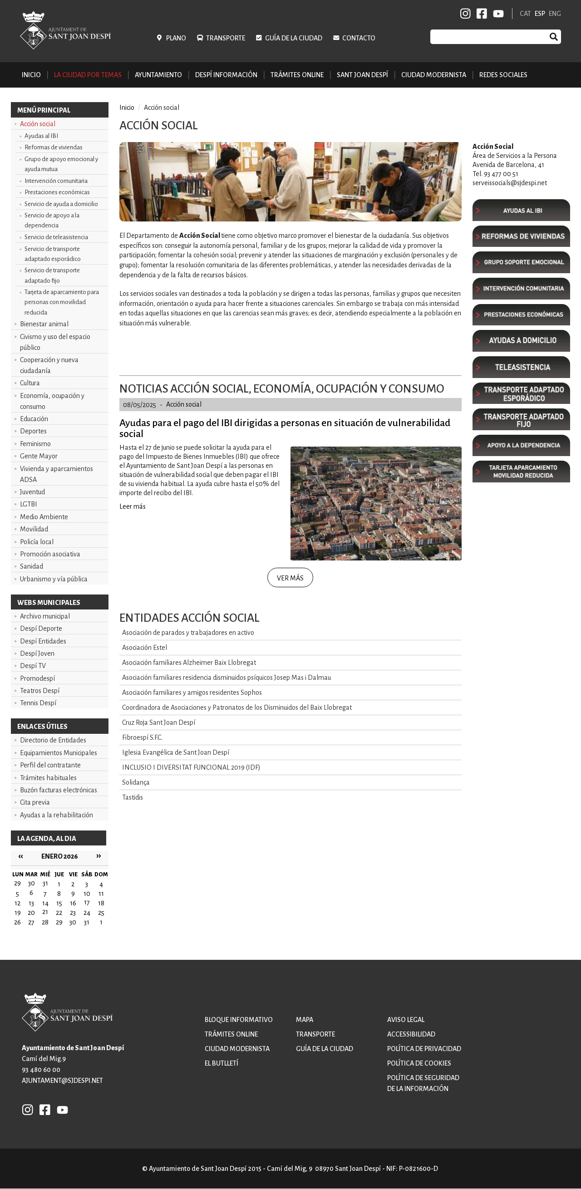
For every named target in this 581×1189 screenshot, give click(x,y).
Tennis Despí (38, 703)
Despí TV (33, 665)
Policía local (37, 541)
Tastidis (132, 797)
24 (87, 912)
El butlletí (221, 1063)
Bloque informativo (239, 1019)
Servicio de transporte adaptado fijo (52, 275)
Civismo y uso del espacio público (55, 342)
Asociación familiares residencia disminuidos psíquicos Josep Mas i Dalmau (226, 677)
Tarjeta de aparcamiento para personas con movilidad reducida (62, 302)
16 (73, 903)
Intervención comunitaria (56, 180)
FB (480, 13)
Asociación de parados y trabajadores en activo (188, 632)
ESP (540, 13)
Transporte (225, 38)
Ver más (290, 578)
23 (73, 912)
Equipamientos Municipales (58, 753)
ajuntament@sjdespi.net (62, 1080)
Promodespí (37, 678)
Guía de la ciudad (293, 38)
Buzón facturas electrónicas (58, 790)
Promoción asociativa (50, 554)
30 (72, 922)
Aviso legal (405, 1019)
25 (101, 912)
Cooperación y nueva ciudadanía (49, 365)
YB (497, 13)
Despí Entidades (43, 641)
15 (59, 903)
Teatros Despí (39, 690)
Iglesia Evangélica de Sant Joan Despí (175, 752)
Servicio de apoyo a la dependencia (52, 220)
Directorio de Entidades (53, 740)
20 (31, 912)
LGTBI (28, 504)
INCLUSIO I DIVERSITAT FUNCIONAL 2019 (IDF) (191, 767)
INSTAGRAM (465, 13)
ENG (555, 13)
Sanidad (31, 566)
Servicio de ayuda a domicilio (61, 204)
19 (18, 912)
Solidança (136, 782)
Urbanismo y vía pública (54, 579)
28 (45, 922)
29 (59, 922)
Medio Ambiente (44, 517)
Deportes (33, 431)
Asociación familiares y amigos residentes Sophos (192, 692)
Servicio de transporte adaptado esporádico (53, 254)
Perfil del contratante (50, 765)
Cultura (30, 383)
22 (59, 912)
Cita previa (35, 802)
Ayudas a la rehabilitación (56, 815)
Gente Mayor (39, 456)
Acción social (37, 124)
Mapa (304, 1019)
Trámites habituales (48, 777)
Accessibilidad (411, 1034)
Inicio (31, 75)
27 (31, 922)
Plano (176, 38)
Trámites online (297, 75)
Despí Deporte (41, 628)
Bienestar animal (44, 324)
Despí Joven (37, 653)
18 (101, 903)
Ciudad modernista (237, 1048)
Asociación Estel (144, 647)
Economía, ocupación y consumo (52, 401)
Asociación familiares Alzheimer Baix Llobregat (189, 662)
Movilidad (34, 529)
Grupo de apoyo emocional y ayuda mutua (61, 164)
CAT (525, 13)
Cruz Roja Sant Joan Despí (158, 722)
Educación (34, 419)
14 (45, 903)
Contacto (358, 38)
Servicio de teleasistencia (56, 237)
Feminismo (35, 443)
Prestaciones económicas (57, 192)
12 (17, 903)
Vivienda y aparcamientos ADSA (56, 474)
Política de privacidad (424, 1048)
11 (101, 893)
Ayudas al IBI (41, 136)
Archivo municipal (45, 616)
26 (17, 922)
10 (87, 893)
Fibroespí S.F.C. (142, 737)
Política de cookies (419, 1063)
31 (86, 922)
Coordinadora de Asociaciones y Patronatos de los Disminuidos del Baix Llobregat (237, 707)
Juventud (32, 492)
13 (31, 903)
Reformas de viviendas (54, 147)
